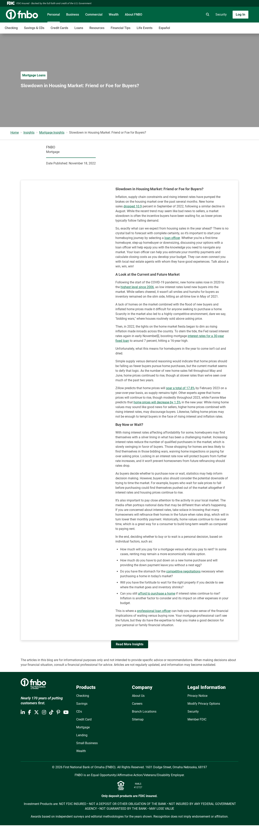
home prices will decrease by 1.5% (157, 402)
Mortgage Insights (51, 132)
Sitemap (138, 719)
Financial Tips (120, 28)
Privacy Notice (197, 696)
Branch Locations (144, 711)
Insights (28, 132)
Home (14, 132)
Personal (53, 14)
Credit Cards (59, 28)
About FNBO (133, 14)
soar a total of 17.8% (180, 388)
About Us (138, 696)
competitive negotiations (183, 571)
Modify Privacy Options (204, 703)
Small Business (87, 743)
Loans (78, 28)
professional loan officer (154, 611)
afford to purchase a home (156, 593)
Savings (81, 703)
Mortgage (83, 727)
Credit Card (84, 719)
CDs (79, 711)
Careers (137, 703)
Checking (11, 28)
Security (221, 14)
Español (164, 28)
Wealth (114, 14)
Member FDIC (197, 719)
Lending (81, 735)
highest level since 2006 (137, 287)
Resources (96, 28)
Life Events (144, 28)
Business (72, 14)
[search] (206, 14)
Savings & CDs (34, 28)
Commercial (93, 14)
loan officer (172, 238)
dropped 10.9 (132, 206)
